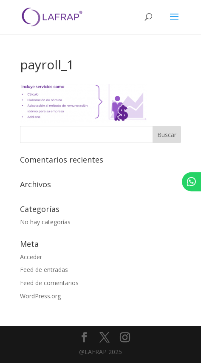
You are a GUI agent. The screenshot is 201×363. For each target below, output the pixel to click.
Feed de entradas (44, 270)
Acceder (31, 257)
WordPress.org (40, 296)
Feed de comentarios (49, 283)
